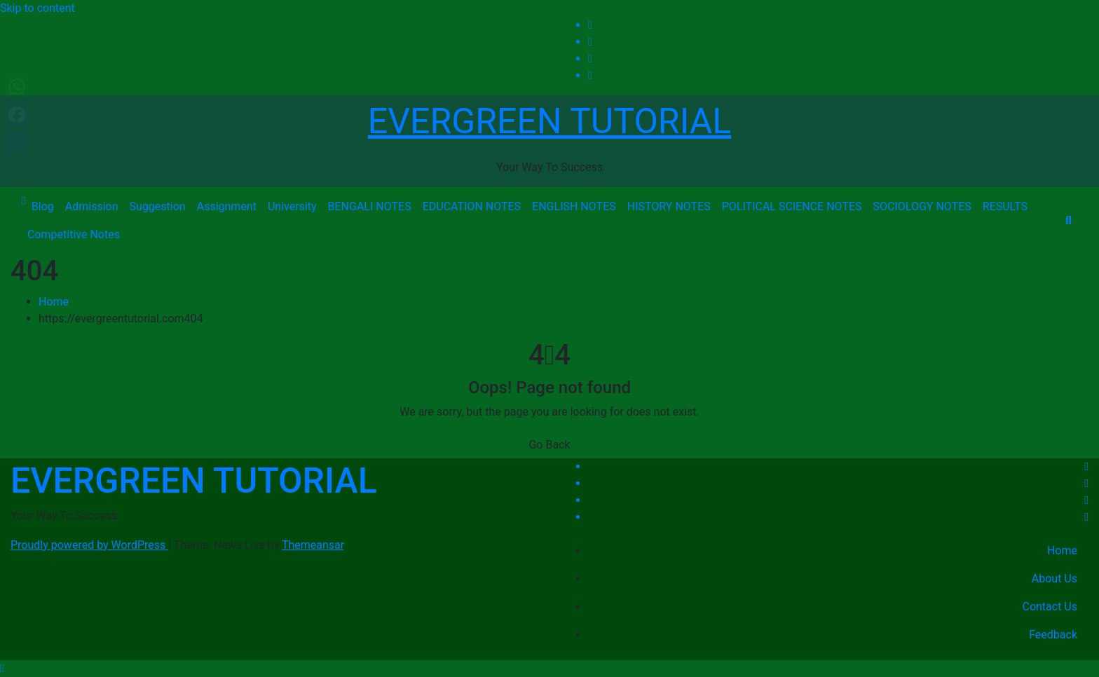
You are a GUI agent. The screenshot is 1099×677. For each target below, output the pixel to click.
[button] (1068, 220)
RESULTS (1005, 206)
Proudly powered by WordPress (89, 545)
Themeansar (312, 545)
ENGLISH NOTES (574, 206)
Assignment (227, 206)
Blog (43, 206)
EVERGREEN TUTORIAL (549, 121)
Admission (91, 206)
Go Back (549, 444)
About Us (1054, 578)
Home (54, 301)
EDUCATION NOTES (472, 206)
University (292, 206)
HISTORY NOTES (669, 206)
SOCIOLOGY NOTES (922, 206)
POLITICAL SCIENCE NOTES (792, 206)
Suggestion (158, 206)
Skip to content (37, 8)
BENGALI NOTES (369, 206)
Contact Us (1049, 606)
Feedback (1053, 634)
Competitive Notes (73, 234)
